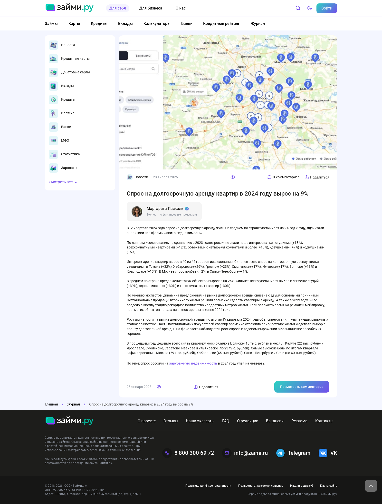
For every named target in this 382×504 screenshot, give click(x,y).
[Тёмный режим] (310, 8)
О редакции (247, 421)
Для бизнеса (150, 8)
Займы (51, 23)
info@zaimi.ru (245, 453)
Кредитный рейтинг (221, 23)
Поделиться (316, 177)
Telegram (293, 453)
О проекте (147, 421)
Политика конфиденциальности (208, 485)
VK (327, 453)
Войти (326, 8)
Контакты (324, 421)
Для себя (117, 8)
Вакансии (275, 421)
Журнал (257, 23)
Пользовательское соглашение (260, 485)
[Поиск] (298, 8)
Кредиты (99, 23)
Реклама (299, 421)
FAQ (225, 421)
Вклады (125, 23)
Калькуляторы (157, 23)
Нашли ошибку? (301, 485)
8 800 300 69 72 (188, 453)
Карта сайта (328, 485)
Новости (137, 177)
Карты (74, 23)
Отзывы (170, 421)
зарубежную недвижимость (193, 363)
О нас (181, 8)
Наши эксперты (200, 421)
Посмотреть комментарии (302, 387)
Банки (186, 23)
